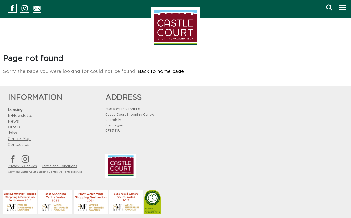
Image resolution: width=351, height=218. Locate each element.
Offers (14, 127)
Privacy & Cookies (22, 166)
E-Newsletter (21, 116)
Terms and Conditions (59, 166)
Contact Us (18, 145)
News (13, 121)
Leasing (15, 110)
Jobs (12, 133)
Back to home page (161, 71)
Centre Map (19, 139)
